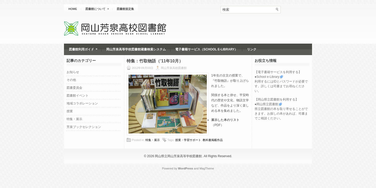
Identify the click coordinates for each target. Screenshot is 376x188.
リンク (251, 49)
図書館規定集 (125, 8)
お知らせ (73, 72)
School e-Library (267, 77)
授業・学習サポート (188, 140)
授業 (70, 111)
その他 (71, 80)
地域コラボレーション (82, 103)
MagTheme (206, 168)
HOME (72, 8)
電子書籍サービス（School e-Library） (206, 49)
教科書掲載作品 (213, 140)
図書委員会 (74, 88)
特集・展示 (74, 119)
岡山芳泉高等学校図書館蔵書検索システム (136, 49)
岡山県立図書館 (267, 104)
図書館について (98, 7)
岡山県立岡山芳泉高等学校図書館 (178, 156)
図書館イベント (78, 95)
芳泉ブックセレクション (84, 127)
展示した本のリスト (225, 120)
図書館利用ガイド (85, 47)
